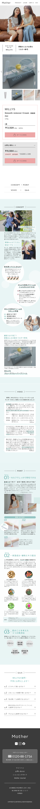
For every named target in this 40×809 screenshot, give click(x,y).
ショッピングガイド (20, 774)
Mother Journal (20, 778)
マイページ (20, 768)
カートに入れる (22, 135)
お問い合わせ (20, 771)
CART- (31, 2)
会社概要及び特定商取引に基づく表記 (20, 787)
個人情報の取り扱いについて (20, 790)
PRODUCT (18, 2)
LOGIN (25, 2)
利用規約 (20, 793)
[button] (1, 72)
